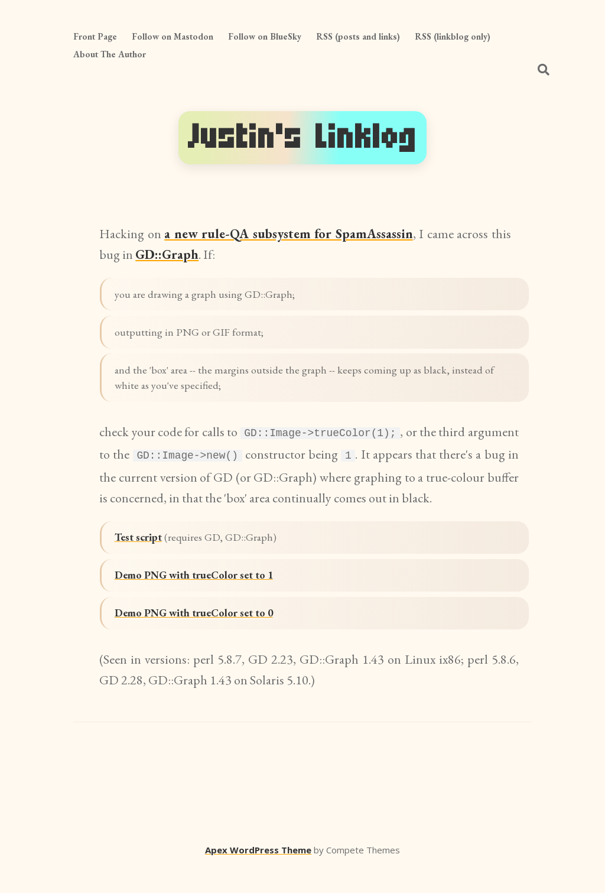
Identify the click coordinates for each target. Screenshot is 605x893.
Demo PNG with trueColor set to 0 (206, 637)
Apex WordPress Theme (258, 876)
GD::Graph (167, 254)
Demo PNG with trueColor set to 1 (206, 595)
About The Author (109, 54)
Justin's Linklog (302, 137)
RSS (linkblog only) (452, 36)
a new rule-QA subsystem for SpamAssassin (288, 233)
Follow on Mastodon (172, 36)
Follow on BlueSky (264, 36)
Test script (143, 552)
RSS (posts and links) (358, 36)
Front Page (95, 36)
